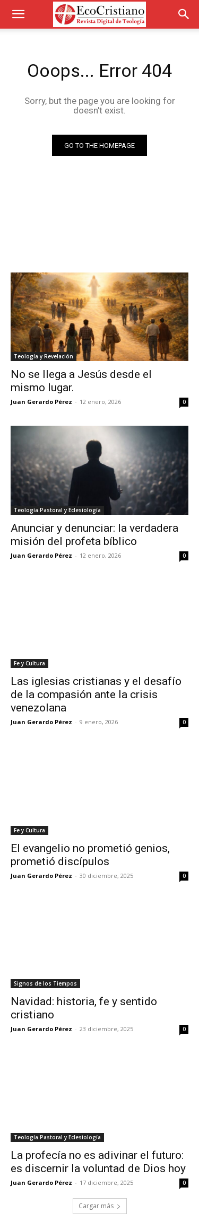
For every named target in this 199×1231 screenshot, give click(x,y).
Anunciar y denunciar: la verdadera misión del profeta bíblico (94, 535)
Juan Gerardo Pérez (41, 402)
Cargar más (100, 1205)
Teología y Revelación (43, 356)
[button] (18, 14)
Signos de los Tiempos (45, 983)
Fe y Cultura (29, 663)
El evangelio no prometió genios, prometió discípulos (90, 855)
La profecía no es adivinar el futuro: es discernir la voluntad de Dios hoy (98, 1162)
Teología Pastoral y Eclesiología (57, 510)
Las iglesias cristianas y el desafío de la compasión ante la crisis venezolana (96, 694)
